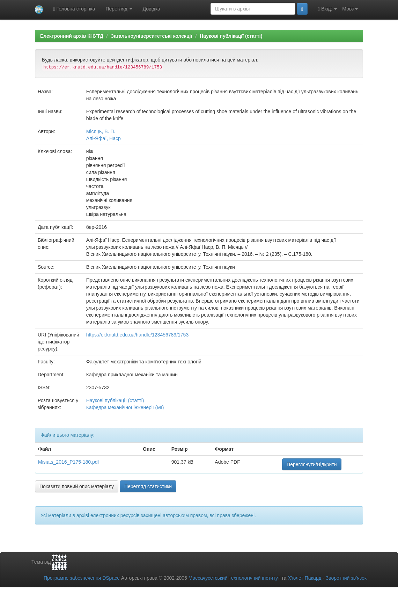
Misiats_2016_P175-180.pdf (68, 462)
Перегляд (119, 9)
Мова (350, 9)
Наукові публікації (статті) (231, 36)
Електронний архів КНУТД (71, 36)
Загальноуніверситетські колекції (151, 36)
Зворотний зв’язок (346, 578)
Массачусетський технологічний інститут (234, 578)
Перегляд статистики (148, 486)
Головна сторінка (74, 9)
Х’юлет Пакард (304, 578)
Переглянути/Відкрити (312, 464)
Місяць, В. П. (101, 131)
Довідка (151, 9)
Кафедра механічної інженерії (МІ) (125, 407)
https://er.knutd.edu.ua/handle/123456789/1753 (137, 335)
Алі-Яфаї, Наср (103, 138)
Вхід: (327, 9)
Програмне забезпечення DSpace (82, 578)
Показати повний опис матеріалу (76, 486)
